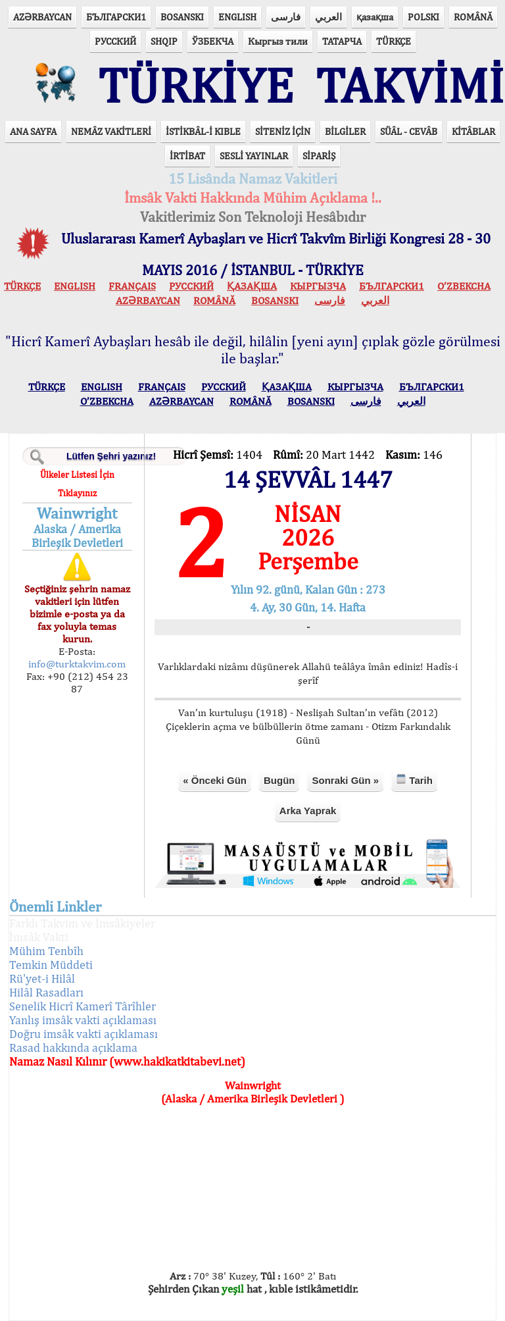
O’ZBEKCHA (464, 286)
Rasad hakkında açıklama (73, 1047)
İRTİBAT (187, 155)
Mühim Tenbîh (46, 951)
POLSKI (423, 16)
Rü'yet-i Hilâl (42, 978)
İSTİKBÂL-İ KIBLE (203, 131)
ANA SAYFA (33, 131)
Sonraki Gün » (345, 780)
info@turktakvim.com (77, 664)
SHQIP (164, 41)
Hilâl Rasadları (46, 992)
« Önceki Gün (215, 780)
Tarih (414, 779)
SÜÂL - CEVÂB (408, 131)
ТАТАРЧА (342, 41)
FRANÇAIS (132, 286)
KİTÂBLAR (473, 131)
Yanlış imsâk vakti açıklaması (82, 1020)
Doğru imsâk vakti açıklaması (83, 1034)
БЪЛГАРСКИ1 (116, 16)
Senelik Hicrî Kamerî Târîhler (82, 1006)
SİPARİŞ (318, 155)
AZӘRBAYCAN (42, 16)
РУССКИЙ (115, 41)
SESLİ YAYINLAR (254, 155)
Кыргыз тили (278, 41)
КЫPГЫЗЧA (318, 286)
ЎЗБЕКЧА (212, 41)
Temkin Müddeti (51, 964)
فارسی (286, 16)
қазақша (374, 16)
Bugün (279, 780)
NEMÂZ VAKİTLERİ (111, 131)
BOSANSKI (182, 16)
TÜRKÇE (393, 41)
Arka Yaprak (307, 810)
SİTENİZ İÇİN (282, 131)
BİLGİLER (345, 131)
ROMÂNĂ (473, 16)
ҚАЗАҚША (252, 286)
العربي (328, 16)
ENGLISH (237, 16)
